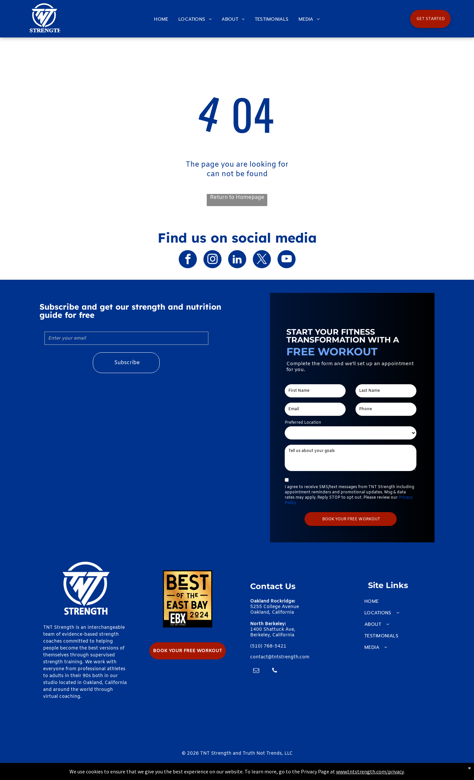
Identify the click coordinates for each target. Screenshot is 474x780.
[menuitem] (161, 19)
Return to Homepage (237, 197)
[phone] (274, 671)
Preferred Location (303, 422)
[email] (256, 671)
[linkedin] (237, 260)
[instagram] (212, 260)
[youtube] (286, 260)
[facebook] (188, 260)
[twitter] (262, 260)
